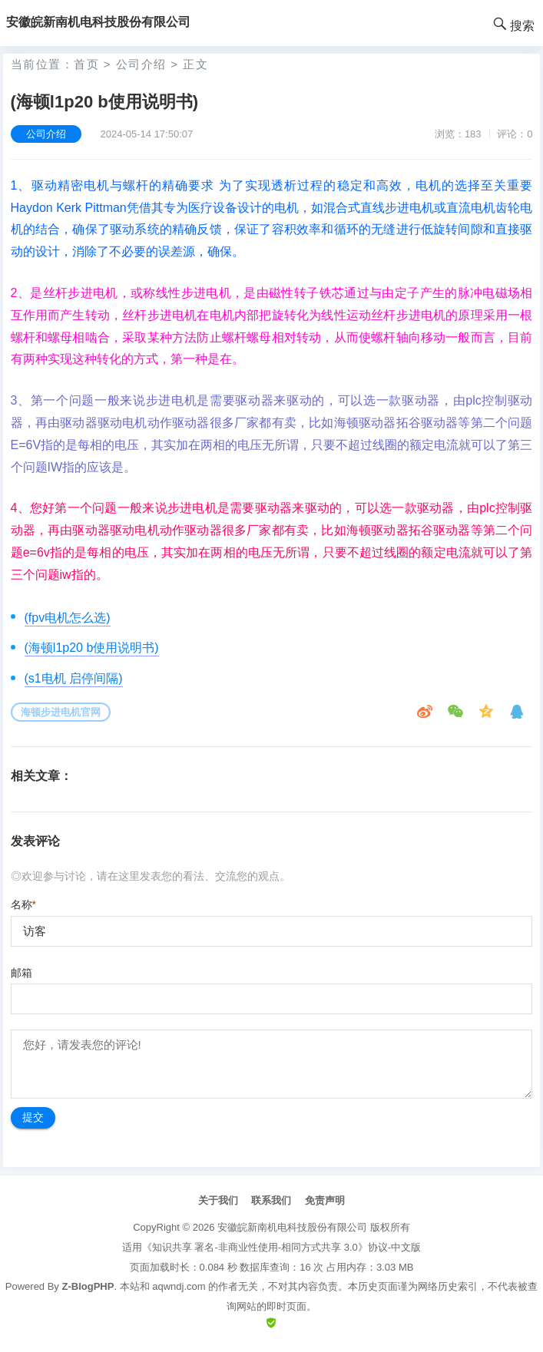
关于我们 (218, 1200)
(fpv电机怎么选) (68, 617)
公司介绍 (141, 64)
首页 (86, 64)
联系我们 (271, 1200)
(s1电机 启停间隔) (74, 678)
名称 (23, 904)
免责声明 (325, 1200)
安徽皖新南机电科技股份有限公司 (292, 1227)
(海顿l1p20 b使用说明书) (92, 647)
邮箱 (21, 973)
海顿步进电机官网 (61, 712)
